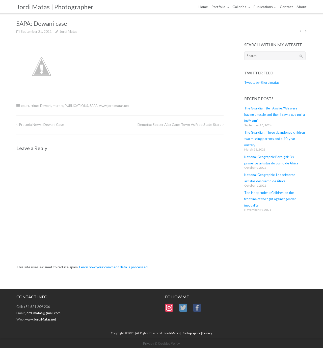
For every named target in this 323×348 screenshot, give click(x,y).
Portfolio (218, 7)
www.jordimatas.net (114, 106)
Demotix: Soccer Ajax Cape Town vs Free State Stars (179, 124)
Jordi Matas (68, 32)
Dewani (45, 106)
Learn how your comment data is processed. (113, 267)
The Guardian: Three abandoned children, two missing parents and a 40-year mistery (275, 138)
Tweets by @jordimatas (261, 82)
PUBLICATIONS (76, 106)
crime (35, 106)
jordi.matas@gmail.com (43, 313)
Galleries (239, 7)
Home (203, 7)
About (302, 7)
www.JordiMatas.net (40, 319)
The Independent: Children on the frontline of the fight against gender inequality (270, 199)
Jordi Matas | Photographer (182, 333)
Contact (286, 7)
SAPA (94, 106)
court (25, 106)
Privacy (207, 333)
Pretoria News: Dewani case (41, 124)
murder (58, 106)
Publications (263, 7)
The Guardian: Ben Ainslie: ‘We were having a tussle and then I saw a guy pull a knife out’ (274, 114)
